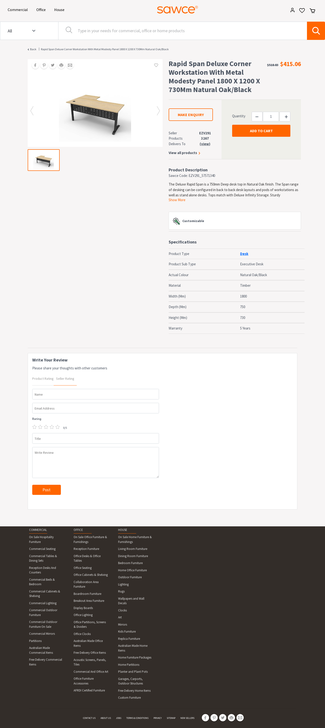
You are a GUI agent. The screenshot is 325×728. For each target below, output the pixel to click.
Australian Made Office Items (88, 643)
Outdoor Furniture (130, 577)
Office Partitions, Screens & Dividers (90, 624)
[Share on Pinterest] (42, 65)
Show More (177, 200)
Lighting (123, 584)
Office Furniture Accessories (84, 681)
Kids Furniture (127, 631)
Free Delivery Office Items (90, 653)
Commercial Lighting (43, 603)
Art (120, 617)
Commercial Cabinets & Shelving (44, 593)
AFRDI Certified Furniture (89, 690)
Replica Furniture (129, 639)
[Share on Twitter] (51, 65)
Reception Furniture (86, 549)
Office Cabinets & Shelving (91, 575)
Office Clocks (82, 634)
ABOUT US (106, 718)
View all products (183, 152)
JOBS (118, 718)
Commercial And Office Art (91, 672)
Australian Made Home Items (132, 648)
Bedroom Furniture (130, 563)
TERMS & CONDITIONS (137, 718)
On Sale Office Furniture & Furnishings (90, 539)
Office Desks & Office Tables (87, 558)
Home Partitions (128, 665)
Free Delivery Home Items (134, 691)
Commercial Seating (42, 549)
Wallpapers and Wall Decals (131, 601)
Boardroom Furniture (87, 594)
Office (41, 9)
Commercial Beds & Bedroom (42, 582)
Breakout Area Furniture (89, 601)
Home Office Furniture (132, 570)
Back (33, 49)
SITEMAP (171, 718)
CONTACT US (89, 718)
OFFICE (78, 530)
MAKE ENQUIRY (191, 114)
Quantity (238, 116)
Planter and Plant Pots (133, 672)
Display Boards (83, 608)
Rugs (121, 591)
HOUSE (122, 530)
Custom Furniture (129, 698)
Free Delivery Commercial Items (45, 662)
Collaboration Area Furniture (86, 584)
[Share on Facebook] (33, 65)
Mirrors (122, 624)
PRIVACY (157, 718)
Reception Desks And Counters (42, 570)
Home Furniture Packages (134, 657)
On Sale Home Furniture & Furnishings (135, 539)
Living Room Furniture (132, 549)
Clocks (122, 610)
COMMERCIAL (38, 530)
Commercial (19, 9)
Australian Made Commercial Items (41, 650)
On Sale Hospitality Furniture (41, 539)
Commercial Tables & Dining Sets (43, 558)
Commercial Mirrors (42, 634)
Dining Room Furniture (133, 556)
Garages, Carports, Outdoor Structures (130, 681)
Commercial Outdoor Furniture (43, 612)
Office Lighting (83, 615)
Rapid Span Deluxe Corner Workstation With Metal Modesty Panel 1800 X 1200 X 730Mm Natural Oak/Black (105, 49)
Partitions (35, 641)
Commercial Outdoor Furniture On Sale (43, 624)
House (60, 9)
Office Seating (83, 568)
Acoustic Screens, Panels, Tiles (90, 662)
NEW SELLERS (187, 718)
